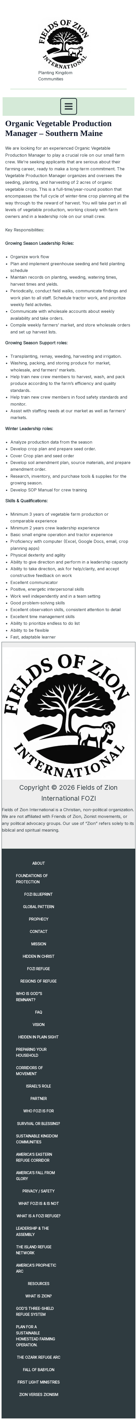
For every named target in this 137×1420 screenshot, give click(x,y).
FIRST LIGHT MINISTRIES (39, 1382)
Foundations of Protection (32, 879)
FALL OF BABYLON (38, 1370)
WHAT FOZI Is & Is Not (38, 1203)
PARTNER (39, 1098)
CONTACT (39, 931)
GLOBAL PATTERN (38, 907)
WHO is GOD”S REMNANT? (29, 996)
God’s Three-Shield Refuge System (35, 1311)
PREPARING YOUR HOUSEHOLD (31, 1052)
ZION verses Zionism (38, 1394)
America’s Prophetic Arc (36, 1268)
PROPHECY (38, 919)
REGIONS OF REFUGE (38, 981)
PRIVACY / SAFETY (38, 1191)
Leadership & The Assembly (32, 1231)
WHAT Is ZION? (38, 1296)
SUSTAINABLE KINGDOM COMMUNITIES (37, 1139)
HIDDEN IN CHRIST (39, 956)
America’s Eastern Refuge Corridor (34, 1157)
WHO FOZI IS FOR (38, 1111)
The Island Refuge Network (33, 1250)
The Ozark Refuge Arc (38, 1357)
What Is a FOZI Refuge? (38, 1216)
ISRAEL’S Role (38, 1086)
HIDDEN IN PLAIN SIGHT (38, 1037)
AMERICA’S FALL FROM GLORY (35, 1176)
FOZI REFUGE (38, 969)
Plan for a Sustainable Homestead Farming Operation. (35, 1336)
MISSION (38, 944)
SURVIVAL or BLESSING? (38, 1123)
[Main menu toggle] (68, 106)
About (38, 863)
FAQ (38, 1012)
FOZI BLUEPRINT (38, 894)
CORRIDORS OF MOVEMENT (29, 1071)
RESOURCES (38, 1283)
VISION (38, 1024)
